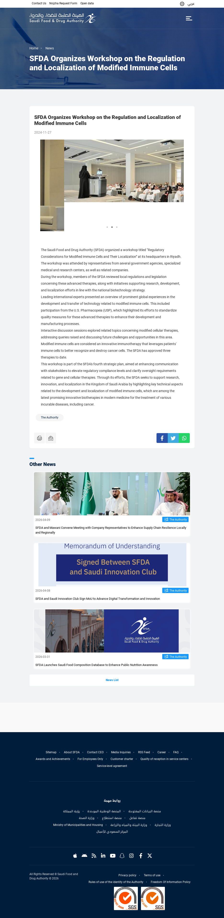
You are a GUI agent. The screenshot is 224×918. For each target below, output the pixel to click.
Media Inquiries (121, 752)
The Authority (178, 519)
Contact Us (39, 3)
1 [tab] (107, 227)
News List (112, 680)
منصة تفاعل (137, 818)
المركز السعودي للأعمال (112, 831)
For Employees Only (90, 759)
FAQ (176, 752)
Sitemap (51, 752)
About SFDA (72, 752)
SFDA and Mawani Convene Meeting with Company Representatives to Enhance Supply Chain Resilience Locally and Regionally (110, 530)
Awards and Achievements (53, 759)
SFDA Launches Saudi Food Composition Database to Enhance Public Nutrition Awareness (96, 665)
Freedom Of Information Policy (170, 882)
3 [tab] (116, 227)
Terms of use (152, 875)
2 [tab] (112, 227)
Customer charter (122, 759)
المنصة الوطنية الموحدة (104, 811)
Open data (87, 3)
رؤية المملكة (71, 811)
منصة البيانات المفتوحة (144, 811)
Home (33, 48)
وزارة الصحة (87, 818)
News (49, 48)
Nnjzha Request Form (63, 3)
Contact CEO (95, 752)
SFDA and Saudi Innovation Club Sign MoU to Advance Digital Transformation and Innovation (97, 598)
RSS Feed (144, 752)
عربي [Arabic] (191, 4)
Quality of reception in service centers (164, 759)
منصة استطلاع (112, 818)
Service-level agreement (112, 766)
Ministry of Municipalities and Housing (78, 825)
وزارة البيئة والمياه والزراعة (128, 825)
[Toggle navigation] (189, 18)
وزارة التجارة (163, 825)
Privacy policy (127, 875)
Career (161, 752)
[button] (182, 3)
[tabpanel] (112, 185)
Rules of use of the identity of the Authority (116, 882)
